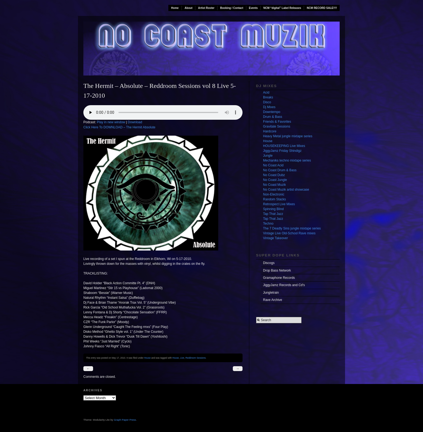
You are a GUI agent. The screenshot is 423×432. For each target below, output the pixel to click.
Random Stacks (274, 199)
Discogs (269, 263)
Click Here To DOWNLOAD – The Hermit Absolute (119, 127)
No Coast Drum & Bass (279, 170)
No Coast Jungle (275, 180)
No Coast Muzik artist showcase (286, 189)
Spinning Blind (273, 209)
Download (135, 122)
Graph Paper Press (125, 419)
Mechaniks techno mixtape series (287, 160)
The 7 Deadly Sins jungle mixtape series (292, 228)
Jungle (267, 155)
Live (182, 357)
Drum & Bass (272, 117)
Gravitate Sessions (276, 126)
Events (253, 7)
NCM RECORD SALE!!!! (322, 7)
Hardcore (269, 131)
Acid (266, 92)
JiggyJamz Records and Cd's (284, 285)
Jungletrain (271, 292)
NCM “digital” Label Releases (282, 7)
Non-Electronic (273, 194)
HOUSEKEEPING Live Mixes (284, 146)
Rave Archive (272, 300)
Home (175, 7)
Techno (268, 223)
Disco (267, 102)
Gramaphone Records (279, 278)
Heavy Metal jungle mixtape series (287, 136)
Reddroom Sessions (196, 357)
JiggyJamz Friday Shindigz (282, 151)
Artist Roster (206, 7)
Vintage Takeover (275, 238)
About (188, 7)
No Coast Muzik (274, 185)
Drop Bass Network (277, 270)
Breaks (268, 97)
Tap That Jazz (273, 214)
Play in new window (111, 122)
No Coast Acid (273, 165)
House (147, 357)
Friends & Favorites (277, 122)
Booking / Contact (231, 7)
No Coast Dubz (274, 175)
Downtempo (271, 112)
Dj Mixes (269, 107)
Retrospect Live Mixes (279, 204)
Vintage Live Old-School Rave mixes (289, 233)
